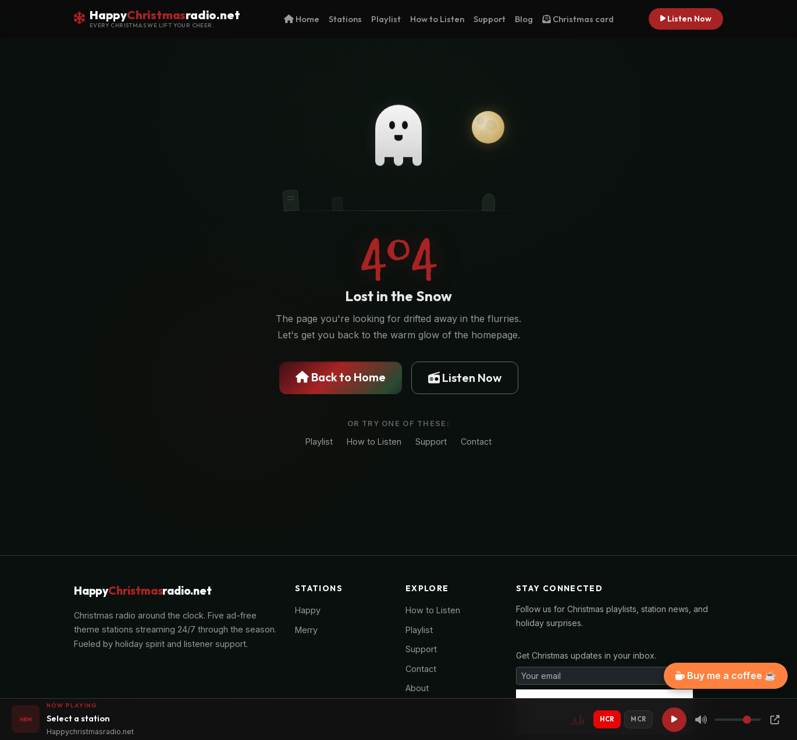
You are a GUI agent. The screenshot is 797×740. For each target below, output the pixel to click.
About (417, 688)
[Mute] (701, 719)
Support (490, 18)
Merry (306, 630)
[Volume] (737, 719)
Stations (345, 18)
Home (301, 18)
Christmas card (578, 18)
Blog (524, 18)
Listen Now (685, 18)
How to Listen (437, 18)
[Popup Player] (774, 719)
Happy (308, 610)
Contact (476, 441)
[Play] (674, 719)
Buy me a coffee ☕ (725, 675)
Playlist (386, 18)
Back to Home (341, 377)
